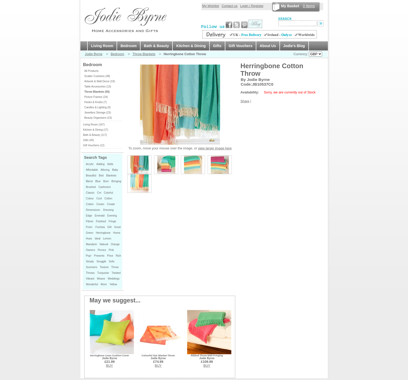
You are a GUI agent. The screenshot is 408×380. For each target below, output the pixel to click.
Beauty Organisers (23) (98, 117)
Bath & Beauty (156, 46)
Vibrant (90, 278)
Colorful (108, 192)
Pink (111, 250)
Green (89, 232)
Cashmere (104, 187)
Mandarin (91, 244)
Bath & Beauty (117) (95, 135)
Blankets (111, 175)
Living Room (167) (94, 124)
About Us (268, 46)
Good (117, 227)
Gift (109, 227)
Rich (118, 255)
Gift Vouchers (240, 46)
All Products (91, 70)
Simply (90, 261)
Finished (101, 221)
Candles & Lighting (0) (97, 107)
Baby (115, 169)
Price (110, 255)
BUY (109, 366)
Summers (91, 267)
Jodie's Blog (294, 46)
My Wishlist (210, 6)
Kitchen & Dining (191, 46)
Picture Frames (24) (96, 97)
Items (309, 6)
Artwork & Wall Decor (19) (99, 81)
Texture (104, 267)
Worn (103, 284)
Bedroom (128, 46)
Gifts (217, 46)
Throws (90, 272)
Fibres (89, 221)
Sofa (111, 261)
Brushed (91, 187)
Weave (101, 278)
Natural (104, 244)
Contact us (230, 6)
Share (244, 101)
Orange (115, 244)
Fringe (112, 221)
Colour (90, 198)
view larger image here (215, 148)
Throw (114, 267)
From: (89, 227)
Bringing (116, 181)
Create (111, 204)
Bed (101, 175)
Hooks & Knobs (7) (95, 102)
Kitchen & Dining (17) (95, 129)
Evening (112, 215)
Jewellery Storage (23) (97, 112)
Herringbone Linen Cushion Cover (109, 355)
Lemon (107, 238)
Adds (110, 164)
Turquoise (103, 272)
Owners (90, 250)
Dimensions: (93, 209)
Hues (89, 238)
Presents (99, 255)
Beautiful (91, 175)
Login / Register (252, 6)
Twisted (116, 272)
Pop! (88, 255)
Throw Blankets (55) (97, 91)
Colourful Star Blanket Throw (158, 355)
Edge (89, 215)
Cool (99, 198)
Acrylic (90, 164)
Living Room (102, 46)
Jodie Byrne (94, 54)
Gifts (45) (88, 140)
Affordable (92, 169)
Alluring (104, 169)
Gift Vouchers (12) (93, 145)
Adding (100, 164)
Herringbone (103, 232)
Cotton (108, 198)
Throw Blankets (143, 54)
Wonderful (92, 284)
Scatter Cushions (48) (97, 76)
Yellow (113, 284)
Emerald (100, 215)
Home (116, 232)
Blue (97, 181)
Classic (90, 192)
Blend (89, 181)
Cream (100, 204)
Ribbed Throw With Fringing (207, 355)
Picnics (102, 250)
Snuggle (101, 261)
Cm (99, 192)
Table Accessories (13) (97, 86)
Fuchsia (100, 227)
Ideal (97, 238)
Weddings (113, 278)
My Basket (290, 6)
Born (106, 181)
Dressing (108, 209)
